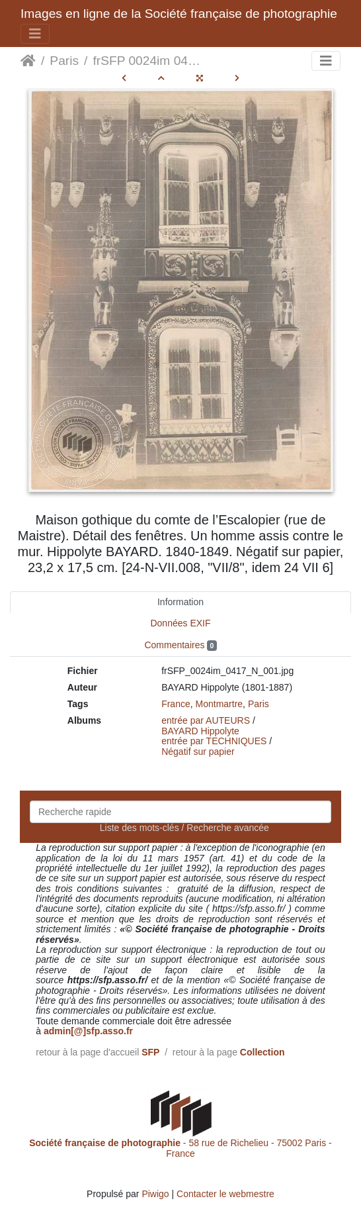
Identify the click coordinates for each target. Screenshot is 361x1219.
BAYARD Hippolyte (200, 731)
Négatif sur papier (198, 751)
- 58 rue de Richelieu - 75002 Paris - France (180, 1148)
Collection (262, 1052)
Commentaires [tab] (180, 645)
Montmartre (219, 704)
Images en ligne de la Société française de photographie (178, 14)
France (175, 704)
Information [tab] (180, 602)
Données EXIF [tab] (180, 623)
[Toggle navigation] (35, 34)
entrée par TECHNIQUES (213, 741)
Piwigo (155, 1194)
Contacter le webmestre (225, 1194)
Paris (64, 61)
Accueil (28, 61)
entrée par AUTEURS (205, 720)
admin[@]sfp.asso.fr (88, 1031)
